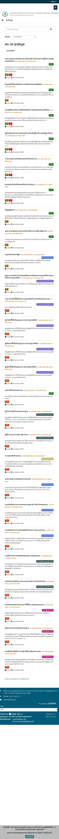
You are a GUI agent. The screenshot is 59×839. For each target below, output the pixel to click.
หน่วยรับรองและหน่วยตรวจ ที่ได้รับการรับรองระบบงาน (24, 604)
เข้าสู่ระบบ (53, 2)
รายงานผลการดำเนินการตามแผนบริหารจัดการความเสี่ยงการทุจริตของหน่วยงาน (29, 60)
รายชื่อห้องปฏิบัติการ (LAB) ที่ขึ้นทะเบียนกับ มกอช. (23, 651)
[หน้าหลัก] (3, 20)
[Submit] (51, 29)
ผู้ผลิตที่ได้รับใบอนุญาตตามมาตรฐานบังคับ (20, 366)
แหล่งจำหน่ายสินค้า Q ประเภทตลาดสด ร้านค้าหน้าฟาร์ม (25, 581)
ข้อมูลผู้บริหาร (10, 210)
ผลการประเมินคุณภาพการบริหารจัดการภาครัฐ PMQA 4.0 (26, 231)
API (20, 679)
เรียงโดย (7, 37)
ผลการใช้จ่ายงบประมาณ (14, 390)
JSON (7, 310)
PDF (11, 75)
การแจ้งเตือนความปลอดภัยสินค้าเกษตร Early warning (25, 530)
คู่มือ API (26, 679)
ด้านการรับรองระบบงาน (47, 610)
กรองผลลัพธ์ (10, 51)
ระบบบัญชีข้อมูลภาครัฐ (19, 719)
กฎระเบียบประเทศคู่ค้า (12, 254)
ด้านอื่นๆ (51, 64)
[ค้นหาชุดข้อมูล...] (26, 29)
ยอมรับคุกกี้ (29, 836)
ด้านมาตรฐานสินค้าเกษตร (47, 459)
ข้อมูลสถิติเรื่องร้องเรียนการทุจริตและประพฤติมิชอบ (23, 84)
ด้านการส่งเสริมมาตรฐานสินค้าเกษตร (45, 414)
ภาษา (2, 706)
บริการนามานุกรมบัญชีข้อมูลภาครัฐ (23, 721)
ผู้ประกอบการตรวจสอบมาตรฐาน (17, 628)
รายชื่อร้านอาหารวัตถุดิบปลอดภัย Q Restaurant (22, 555)
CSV (7, 75)
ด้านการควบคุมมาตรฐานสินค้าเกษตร (45, 281)
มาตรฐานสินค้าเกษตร (13, 455)
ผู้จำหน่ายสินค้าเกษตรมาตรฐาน (16, 411)
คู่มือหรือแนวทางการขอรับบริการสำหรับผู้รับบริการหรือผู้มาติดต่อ (29, 133)
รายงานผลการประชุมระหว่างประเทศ (18, 479)
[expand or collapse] (55, 7)
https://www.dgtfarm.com (20, 420)
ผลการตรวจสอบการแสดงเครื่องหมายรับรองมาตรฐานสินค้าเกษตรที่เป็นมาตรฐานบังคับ (29, 276)
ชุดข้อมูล (9, 20)
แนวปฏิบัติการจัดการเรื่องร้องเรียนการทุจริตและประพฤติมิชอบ (27, 109)
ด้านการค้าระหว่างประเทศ (47, 257)
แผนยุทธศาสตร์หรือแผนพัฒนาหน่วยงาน (20, 184)
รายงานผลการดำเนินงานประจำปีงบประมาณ (21, 158)
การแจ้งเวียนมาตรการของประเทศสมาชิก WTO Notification (26, 504)
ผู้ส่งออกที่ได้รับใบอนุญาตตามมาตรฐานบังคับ (21, 343)
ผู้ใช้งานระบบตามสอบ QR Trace (16, 434)
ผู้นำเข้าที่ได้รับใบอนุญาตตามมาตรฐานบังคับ (21, 320)
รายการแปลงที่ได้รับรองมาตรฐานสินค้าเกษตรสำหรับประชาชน (27, 299)
